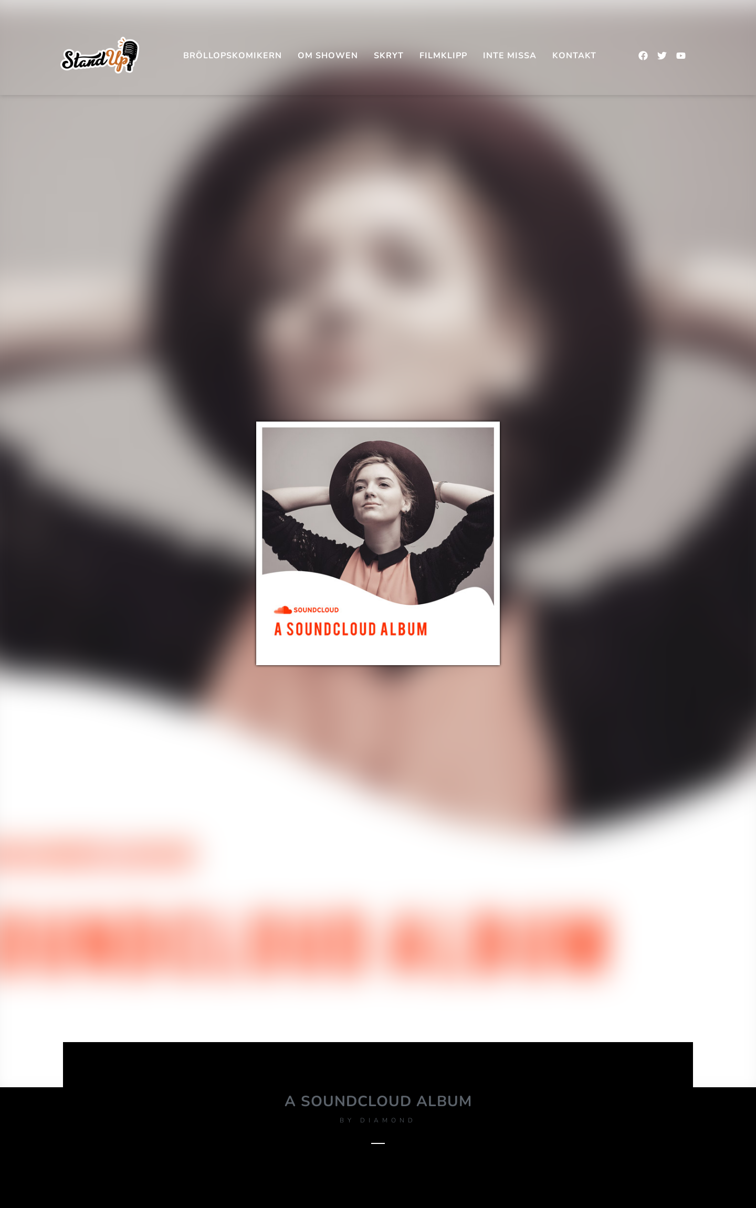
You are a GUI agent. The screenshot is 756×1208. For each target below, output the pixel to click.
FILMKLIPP (443, 55)
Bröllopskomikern (232, 55)
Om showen (328, 55)
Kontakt (574, 55)
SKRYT (389, 55)
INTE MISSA (510, 55)
